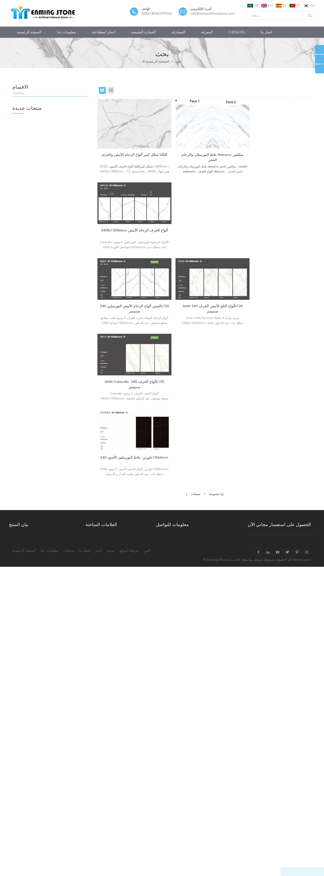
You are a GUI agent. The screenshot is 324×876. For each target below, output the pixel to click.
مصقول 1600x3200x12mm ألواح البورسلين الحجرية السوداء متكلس (62, 468)
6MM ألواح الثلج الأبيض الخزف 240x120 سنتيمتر (205, 230)
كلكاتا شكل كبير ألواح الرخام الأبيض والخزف (131, 157)
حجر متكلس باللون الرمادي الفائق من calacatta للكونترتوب (62, 509)
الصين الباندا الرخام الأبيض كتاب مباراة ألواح (62, 674)
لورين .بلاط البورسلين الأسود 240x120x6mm (131, 304)
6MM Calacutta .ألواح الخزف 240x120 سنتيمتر (278, 230)
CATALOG (236, 32)
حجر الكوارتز (28, 121)
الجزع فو (25, 196)
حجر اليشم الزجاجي (34, 159)
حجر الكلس (27, 339)
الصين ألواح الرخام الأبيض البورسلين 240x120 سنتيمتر (132, 230)
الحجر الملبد (27, 111)
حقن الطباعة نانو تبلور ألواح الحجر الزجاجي (59, 695)
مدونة (111, 860)
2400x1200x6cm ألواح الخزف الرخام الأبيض (278, 146)
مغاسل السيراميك (32, 397)
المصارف (178, 32)
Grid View (102, 90)
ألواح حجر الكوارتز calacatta (106, 832)
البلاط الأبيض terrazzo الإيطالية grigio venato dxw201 (61, 654)
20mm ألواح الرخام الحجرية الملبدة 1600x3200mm (59, 592)
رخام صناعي (28, 177)
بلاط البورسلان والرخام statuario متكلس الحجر (205, 157)
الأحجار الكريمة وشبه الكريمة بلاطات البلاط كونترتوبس (60, 736)
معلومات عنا (66, 32)
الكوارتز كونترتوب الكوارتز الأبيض (109, 805)
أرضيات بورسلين (31, 215)
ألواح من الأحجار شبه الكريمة (40, 254)
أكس (147, 860)
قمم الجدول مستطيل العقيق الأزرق (60, 612)
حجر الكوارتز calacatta (102, 825)
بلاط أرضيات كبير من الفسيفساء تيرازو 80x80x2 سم (62, 571)
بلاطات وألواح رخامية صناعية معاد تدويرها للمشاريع (60, 530)
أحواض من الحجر (31, 387)
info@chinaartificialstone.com (212, 13)
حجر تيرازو (27, 130)
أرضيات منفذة (29, 225)
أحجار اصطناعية (103, 32)
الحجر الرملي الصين (33, 330)
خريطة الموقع (129, 860)
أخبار (98, 860)
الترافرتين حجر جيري (34, 358)
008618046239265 (157, 13)
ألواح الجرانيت (29, 292)
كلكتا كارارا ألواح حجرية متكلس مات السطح (61, 550)
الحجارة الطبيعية (143, 32)
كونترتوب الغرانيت (32, 311)
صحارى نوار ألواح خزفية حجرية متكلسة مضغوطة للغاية (61, 447)
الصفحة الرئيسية (29, 32)
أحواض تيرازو (28, 406)
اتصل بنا (266, 32)
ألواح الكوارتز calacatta (102, 818)
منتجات (68, 860)
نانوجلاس (25, 149)
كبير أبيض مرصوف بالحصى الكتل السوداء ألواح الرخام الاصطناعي (63, 715)
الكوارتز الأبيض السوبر (35, 264)
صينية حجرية (28, 416)
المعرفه (207, 32)
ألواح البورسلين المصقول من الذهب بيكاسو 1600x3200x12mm (60, 488)
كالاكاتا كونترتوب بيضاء (101, 798)
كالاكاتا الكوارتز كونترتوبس (104, 812)
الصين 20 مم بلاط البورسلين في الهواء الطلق (63, 633)
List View (111, 90)
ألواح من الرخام (30, 273)
